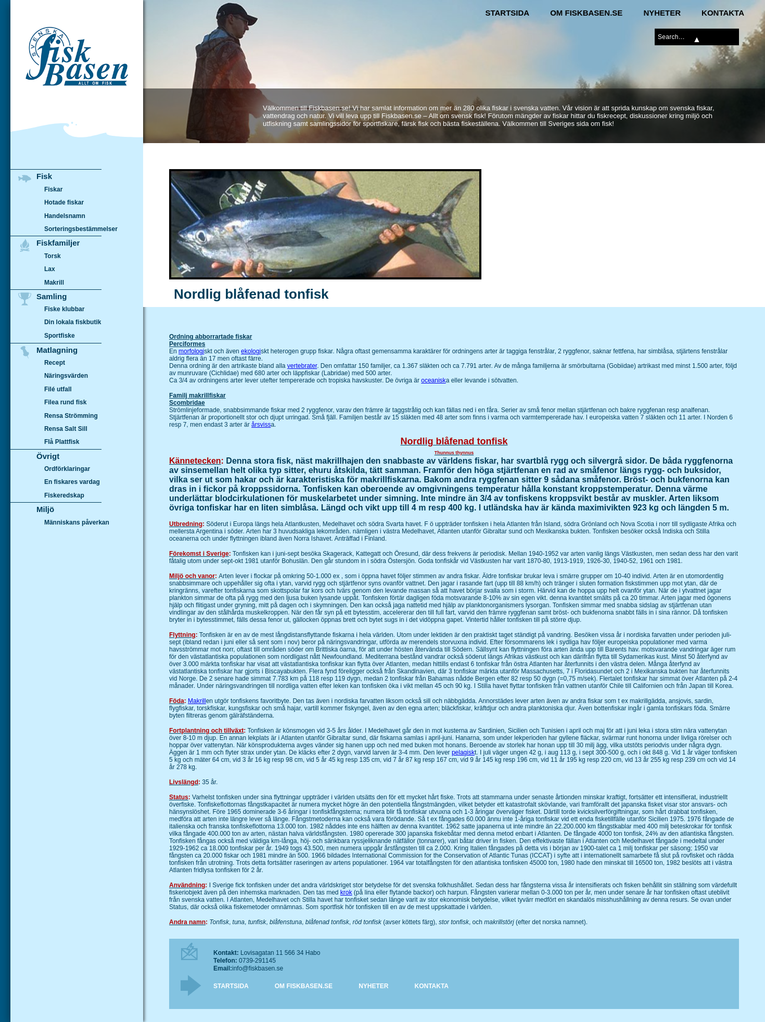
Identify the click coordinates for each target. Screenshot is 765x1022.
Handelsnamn (64, 216)
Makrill (197, 701)
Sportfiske (59, 335)
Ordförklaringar (67, 468)
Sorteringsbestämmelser (81, 229)
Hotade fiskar (64, 202)
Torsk (52, 256)
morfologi (191, 351)
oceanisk (433, 380)
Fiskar (53, 189)
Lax (49, 269)
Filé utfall (58, 389)
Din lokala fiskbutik (72, 322)
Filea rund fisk (65, 402)
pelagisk (463, 752)
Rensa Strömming (71, 415)
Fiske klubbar (64, 309)
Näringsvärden (66, 375)
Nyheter (662, 12)
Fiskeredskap (64, 495)
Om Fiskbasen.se (586, 12)
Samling (51, 296)
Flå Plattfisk (61, 441)
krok (346, 892)
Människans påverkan (76, 522)
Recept (54, 362)
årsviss (261, 424)
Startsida (507, 12)
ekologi (251, 351)
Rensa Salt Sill (65, 428)
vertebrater (302, 365)
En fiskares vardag (72, 482)
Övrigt (47, 456)
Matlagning (57, 350)
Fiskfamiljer (58, 242)
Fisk (44, 176)
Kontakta (723, 12)
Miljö (45, 509)
